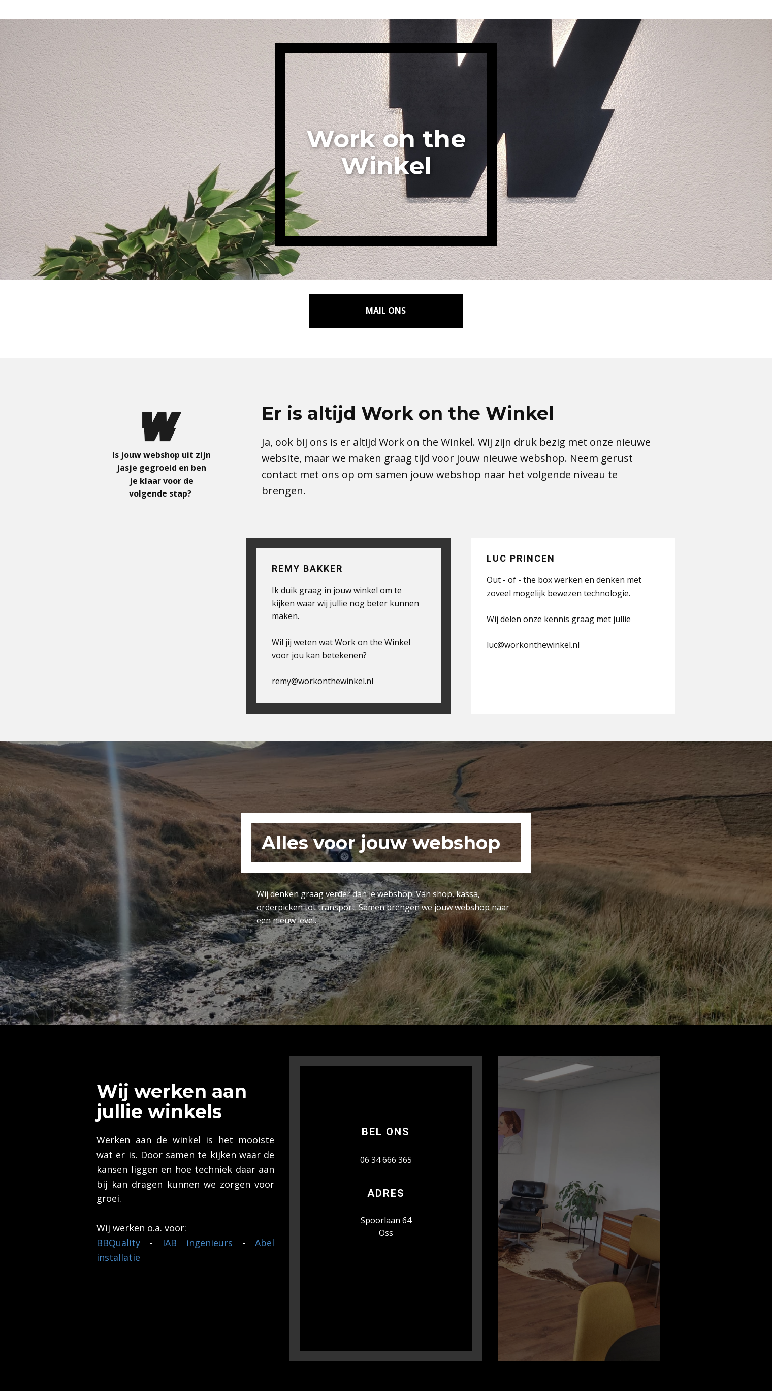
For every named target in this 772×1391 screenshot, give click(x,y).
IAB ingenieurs (198, 1243)
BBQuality (118, 1243)
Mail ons (386, 310)
